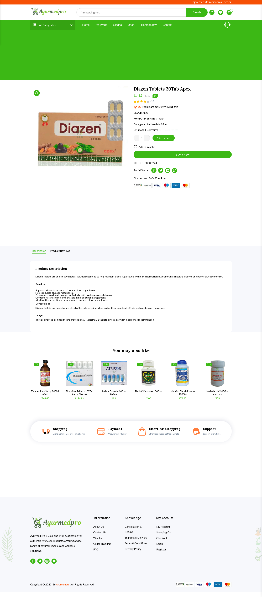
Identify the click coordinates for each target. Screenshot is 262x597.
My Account (163, 531)
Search (197, 12)
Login (159, 548)
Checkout (161, 542)
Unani (131, 25)
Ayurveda (101, 25)
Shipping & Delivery (136, 542)
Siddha (117, 25)
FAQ (95, 554)
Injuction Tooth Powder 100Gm (183, 397)
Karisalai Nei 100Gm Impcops (217, 397)
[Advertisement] (131, 56)
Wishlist (98, 542)
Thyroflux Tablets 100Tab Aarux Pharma (79, 397)
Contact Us (99, 537)
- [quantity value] (136, 138)
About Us (98, 531)
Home (86, 25)
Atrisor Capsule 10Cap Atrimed (114, 397)
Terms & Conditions (136, 548)
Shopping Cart (164, 537)
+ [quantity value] (147, 138)
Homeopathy (149, 25)
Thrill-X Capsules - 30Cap (148, 395)
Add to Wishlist (145, 148)
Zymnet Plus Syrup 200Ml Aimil (45, 397)
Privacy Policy (133, 553)
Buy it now (183, 156)
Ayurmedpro (63, 589)
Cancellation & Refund (133, 534)
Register (161, 554)
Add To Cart (163, 138)
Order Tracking (102, 548)
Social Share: (141, 172)
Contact (167, 25)
